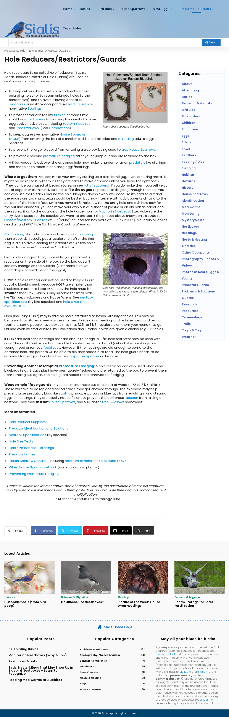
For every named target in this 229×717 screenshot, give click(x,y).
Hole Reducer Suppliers (27, 422)
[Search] (211, 42)
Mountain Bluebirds (113, 211)
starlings (65, 393)
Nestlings (123, 597)
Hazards (9, 597)
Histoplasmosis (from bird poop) (25, 604)
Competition (59, 128)
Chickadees (13, 234)
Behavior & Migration (74, 597)
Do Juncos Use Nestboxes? (82, 602)
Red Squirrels (78, 104)
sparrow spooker (86, 356)
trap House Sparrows (138, 149)
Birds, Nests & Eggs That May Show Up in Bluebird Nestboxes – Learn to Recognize (40, 670)
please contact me (168, 654)
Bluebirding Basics (23, 649)
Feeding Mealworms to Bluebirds (35, 680)
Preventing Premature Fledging (34, 473)
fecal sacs (52, 347)
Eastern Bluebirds (76, 123)
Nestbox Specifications (28, 435)
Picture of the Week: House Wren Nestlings (139, 604)
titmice (60, 115)
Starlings (35, 108)
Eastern (10, 220)
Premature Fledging (76, 366)
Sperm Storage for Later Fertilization (193, 604)
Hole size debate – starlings (31, 448)
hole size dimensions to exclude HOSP (95, 460)
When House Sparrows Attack (33, 467)
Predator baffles (22, 454)
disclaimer (207, 700)
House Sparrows (62, 402)
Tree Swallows (27, 128)
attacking (126, 138)
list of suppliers (96, 185)
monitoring (84, 234)
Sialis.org (185, 672)
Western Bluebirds (32, 220)
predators (17, 104)
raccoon (131, 397)
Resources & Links (22, 661)
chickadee (35, 119)
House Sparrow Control (28, 460)
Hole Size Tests (21, 441)
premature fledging (59, 156)
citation (202, 672)
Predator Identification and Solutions (38, 428)
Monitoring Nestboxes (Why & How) (37, 655)
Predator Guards (14, 51)
